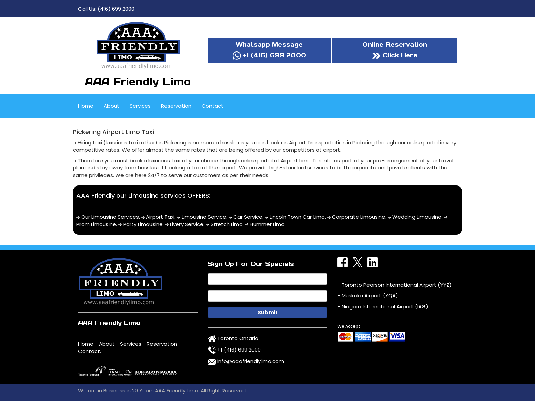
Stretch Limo (227, 224)
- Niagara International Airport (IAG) (382, 306)
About (111, 105)
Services (140, 105)
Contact (212, 105)
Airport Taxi (160, 216)
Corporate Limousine (358, 216)
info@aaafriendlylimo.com (250, 361)
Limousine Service (204, 216)
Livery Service (186, 224)
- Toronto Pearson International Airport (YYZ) (394, 284)
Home (85, 105)
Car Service (247, 216)
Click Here (394, 55)
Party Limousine (143, 224)
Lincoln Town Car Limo (297, 216)
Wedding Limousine (417, 216)
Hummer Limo (267, 224)
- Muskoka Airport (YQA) (367, 295)
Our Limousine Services (110, 216)
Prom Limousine (96, 224)
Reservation (176, 105)
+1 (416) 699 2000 (269, 55)
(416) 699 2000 (116, 8)
